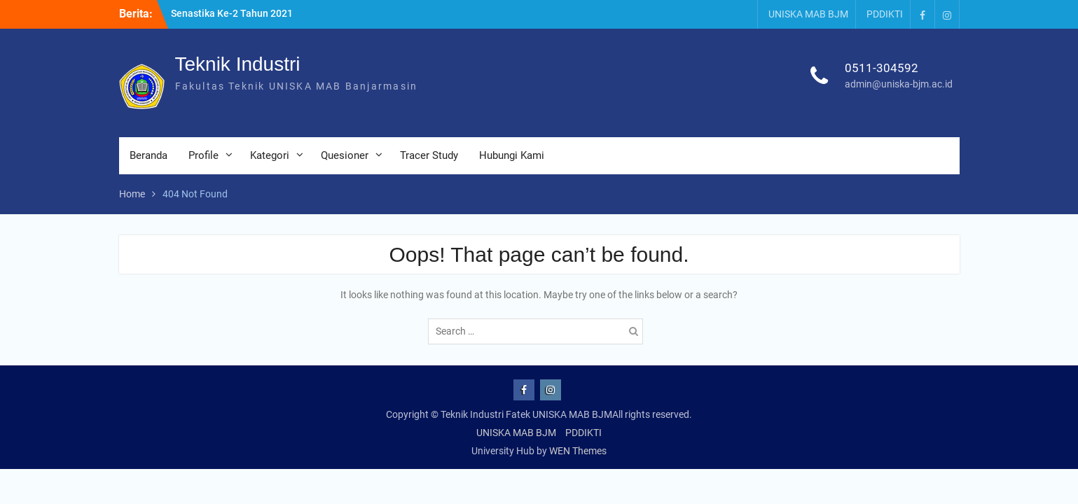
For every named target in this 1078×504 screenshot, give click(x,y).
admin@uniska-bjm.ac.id (899, 84)
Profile (203, 155)
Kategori (269, 155)
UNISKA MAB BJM (808, 14)
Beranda (148, 155)
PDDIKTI (884, 14)
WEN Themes (578, 450)
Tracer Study (429, 155)
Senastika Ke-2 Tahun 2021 (232, 13)
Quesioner (344, 155)
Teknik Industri (237, 64)
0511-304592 (881, 68)
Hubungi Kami (511, 155)
